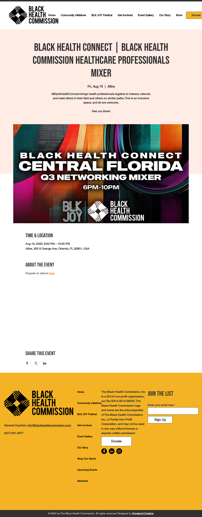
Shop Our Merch (86, 458)
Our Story (82, 447)
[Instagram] (119, 451)
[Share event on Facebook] (27, 363)
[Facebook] (104, 451)
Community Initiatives (89, 403)
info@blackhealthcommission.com (49, 425)
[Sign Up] (160, 419)
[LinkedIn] (112, 451)
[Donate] (116, 441)
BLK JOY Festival (87, 414)
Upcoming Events (87, 469)
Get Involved (84, 425)
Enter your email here (161, 405)
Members (82, 480)
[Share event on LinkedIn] (44, 363)
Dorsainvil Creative (143, 513)
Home (80, 391)
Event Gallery (84, 436)
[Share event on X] (36, 363)
